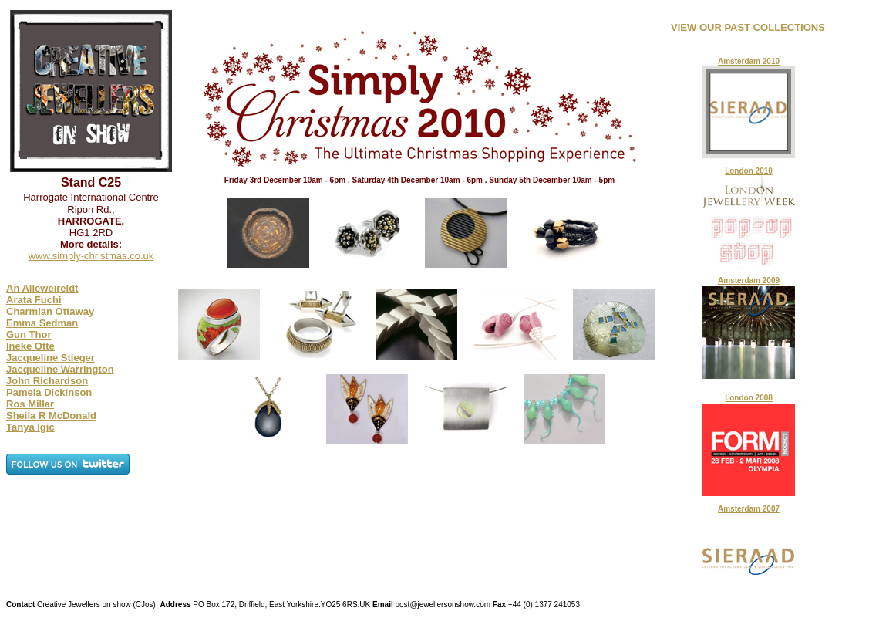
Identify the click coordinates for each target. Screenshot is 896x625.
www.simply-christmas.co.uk (91, 256)
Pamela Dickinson (49, 392)
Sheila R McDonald (51, 415)
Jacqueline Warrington (60, 369)
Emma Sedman (42, 323)
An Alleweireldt (42, 288)
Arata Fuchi (34, 300)
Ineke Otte (30, 346)
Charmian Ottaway (50, 311)
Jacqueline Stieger (50, 357)
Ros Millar (30, 404)
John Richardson (47, 381)
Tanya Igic (30, 427)
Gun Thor (29, 334)
